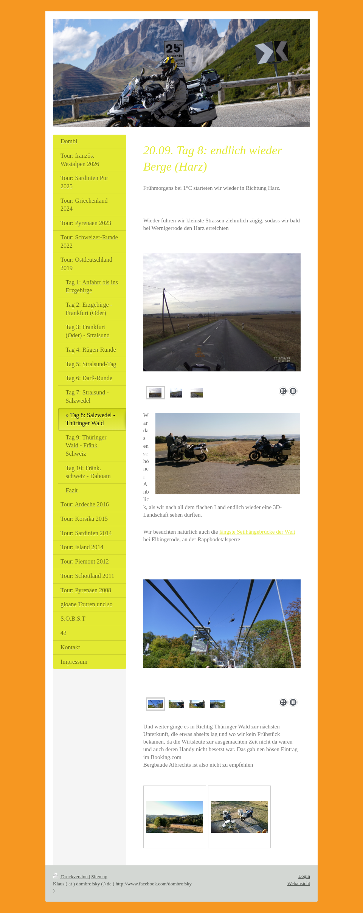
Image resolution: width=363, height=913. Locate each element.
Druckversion (71, 876)
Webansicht (298, 883)
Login (304, 876)
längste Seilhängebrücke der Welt (257, 532)
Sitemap (99, 876)
